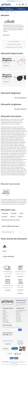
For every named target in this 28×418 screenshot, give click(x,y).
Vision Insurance (19, 311)
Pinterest (12, 216)
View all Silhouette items (10, 226)
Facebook (4, 216)
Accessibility (18, 319)
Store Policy (18, 318)
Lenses (4, 314)
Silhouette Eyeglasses (20, 97)
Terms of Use (18, 317)
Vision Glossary (19, 321)
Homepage (5, 213)
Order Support (5, 319)
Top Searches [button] (14, 365)
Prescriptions (5, 313)
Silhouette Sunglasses (20, 109)
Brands (7, 11)
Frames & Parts (6, 315)
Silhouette (12, 11)
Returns (4, 311)
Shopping (4, 317)
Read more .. (6, 35)
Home (2, 11)
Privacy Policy (19, 315)
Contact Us (18, 314)
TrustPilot (9, 354)
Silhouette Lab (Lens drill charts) (11, 220)
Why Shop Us (5, 321)
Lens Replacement (6, 322)
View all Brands (8, 256)
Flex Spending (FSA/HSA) (21, 310)
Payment (4, 318)
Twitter (21, 213)
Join (20, 329)
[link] (14, 349)
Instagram (14, 213)
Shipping (4, 310)
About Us (18, 313)
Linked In (20, 216)
